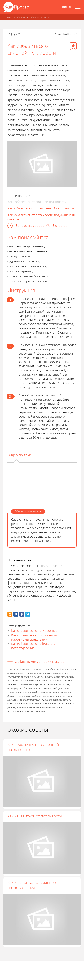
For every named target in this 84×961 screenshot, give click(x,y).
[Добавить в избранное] (73, 46)
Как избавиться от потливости (34, 818)
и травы (41, 315)
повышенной (35, 299)
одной (40, 311)
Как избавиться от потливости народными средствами (34, 637)
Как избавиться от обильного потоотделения (33, 646)
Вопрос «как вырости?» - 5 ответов (41, 225)
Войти (67, 6)
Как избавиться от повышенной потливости (40, 208)
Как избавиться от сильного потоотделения (32, 889)
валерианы (27, 315)
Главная (8, 17)
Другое (46, 17)
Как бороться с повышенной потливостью (33, 747)
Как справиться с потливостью (34, 631)
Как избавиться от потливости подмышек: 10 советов (41, 217)
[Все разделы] (78, 7)
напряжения (42, 303)
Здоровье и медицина (27, 17)
